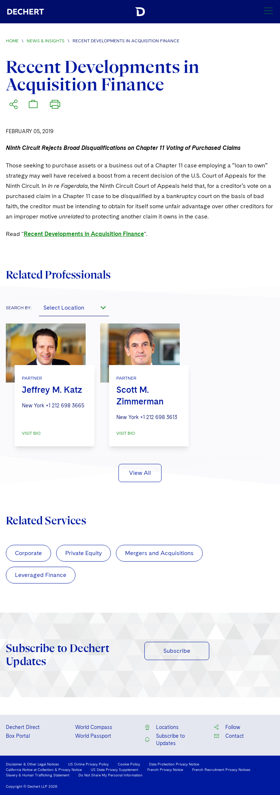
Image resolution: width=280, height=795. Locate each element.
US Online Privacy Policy (88, 764)
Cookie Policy (129, 764)
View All (140, 472)
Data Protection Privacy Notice (174, 764)
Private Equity (83, 553)
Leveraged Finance (40, 574)
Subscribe (176, 650)
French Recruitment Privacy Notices (221, 769)
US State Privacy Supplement (114, 769)
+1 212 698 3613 (158, 417)
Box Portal (18, 736)
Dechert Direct (23, 727)
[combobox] (74, 307)
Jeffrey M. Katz (52, 389)
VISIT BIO (31, 433)
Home (12, 40)
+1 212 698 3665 (65, 405)
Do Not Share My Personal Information (110, 775)
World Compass (93, 727)
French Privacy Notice (165, 769)
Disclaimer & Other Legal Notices (32, 764)
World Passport (93, 736)
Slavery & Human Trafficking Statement (37, 775)
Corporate (28, 553)
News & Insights (46, 40)
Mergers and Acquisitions (159, 553)
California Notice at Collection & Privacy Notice (44, 769)
